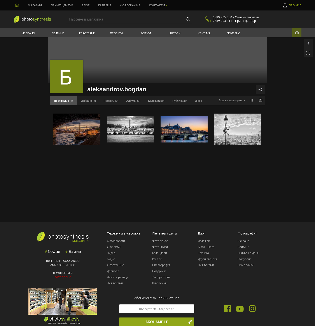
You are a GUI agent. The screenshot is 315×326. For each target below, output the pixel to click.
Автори (175, 33)
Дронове (113, 271)
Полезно (233, 33)
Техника (203, 253)
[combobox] (232, 100)
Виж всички (115, 283)
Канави (157, 259)
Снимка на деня (248, 253)
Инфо (198, 100)
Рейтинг (58, 33)
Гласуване (87, 33)
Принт (62, 5)
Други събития (207, 259)
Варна (73, 251)
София (52, 251)
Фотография (130, 5)
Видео (111, 253)
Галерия (104, 5)
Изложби (204, 241)
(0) (111, 100)
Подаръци (159, 271)
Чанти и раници (117, 277)
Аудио (111, 259)
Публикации (179, 100)
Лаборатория (161, 277)
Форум (145, 33)
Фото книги (160, 247)
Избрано (28, 33)
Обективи (114, 247)
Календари (159, 253)
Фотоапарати (116, 241)
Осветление (115, 265)
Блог (85, 5)
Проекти (116, 33)
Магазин (35, 5)
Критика (204, 33)
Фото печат (160, 241)
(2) (88, 100)
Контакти (157, 5)
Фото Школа (206, 247)
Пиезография (161, 265)
